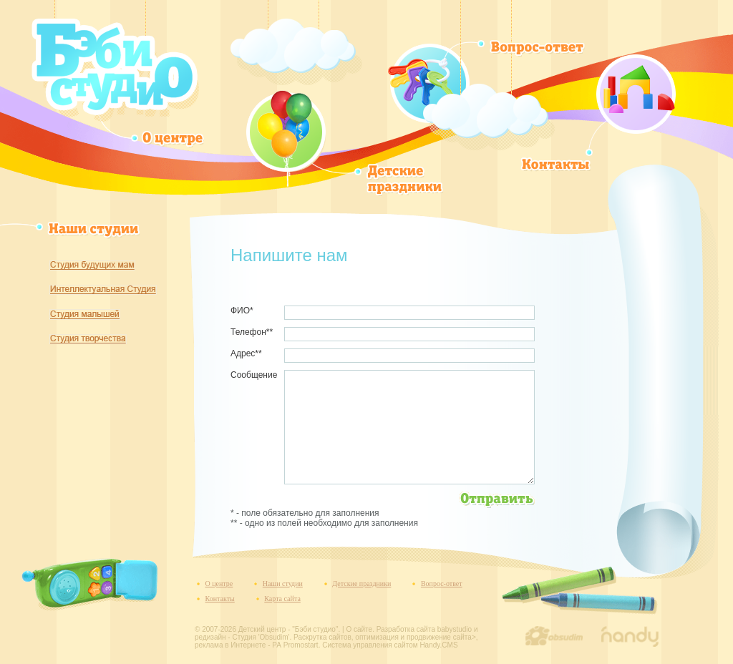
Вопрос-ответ (441, 583)
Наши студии (283, 583)
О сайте (359, 629)
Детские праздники (361, 583)
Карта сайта (282, 598)
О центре (219, 583)
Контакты (220, 598)
